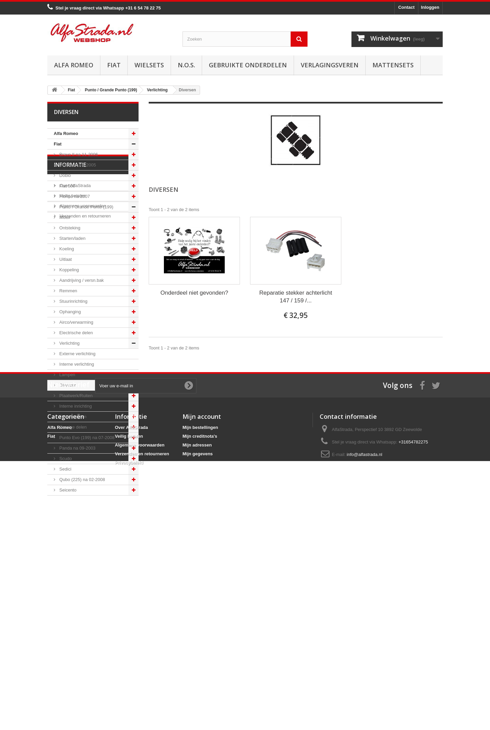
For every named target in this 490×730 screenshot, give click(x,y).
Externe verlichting (77, 353)
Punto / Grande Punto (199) (85, 206)
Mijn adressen (197, 669)
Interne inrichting (75, 406)
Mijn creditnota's (199, 660)
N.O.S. (186, 65)
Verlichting (69, 343)
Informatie (70, 516)
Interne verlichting (76, 364)
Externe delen (72, 416)
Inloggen (430, 7)
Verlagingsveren (330, 65)
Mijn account (201, 641)
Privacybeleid (129, 687)
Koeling (66, 248)
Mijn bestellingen (200, 652)
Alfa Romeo (73, 65)
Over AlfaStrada (74, 534)
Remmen (67, 290)
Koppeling (68, 269)
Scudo (65, 458)
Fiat (114, 65)
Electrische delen (75, 332)
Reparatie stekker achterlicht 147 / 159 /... (295, 297)
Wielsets (149, 65)
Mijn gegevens (197, 678)
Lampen (66, 374)
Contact (406, 7)
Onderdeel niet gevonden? (194, 293)
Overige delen (72, 427)
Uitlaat (65, 259)
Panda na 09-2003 (77, 448)
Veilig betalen (72, 544)
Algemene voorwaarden (82, 554)
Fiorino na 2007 (74, 196)
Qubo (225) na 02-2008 (81, 479)
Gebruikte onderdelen (248, 65)
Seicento (67, 490)
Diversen (67, 385)
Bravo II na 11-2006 (78, 154)
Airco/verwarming (75, 322)
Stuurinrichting (73, 301)
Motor (64, 217)
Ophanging (69, 311)
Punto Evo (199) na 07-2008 (86, 437)
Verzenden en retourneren (84, 564)
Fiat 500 (66, 185)
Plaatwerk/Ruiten (75, 395)
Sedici (64, 469)
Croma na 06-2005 (77, 164)
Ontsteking (69, 227)
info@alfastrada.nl (364, 679)
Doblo (64, 175)
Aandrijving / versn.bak (81, 280)
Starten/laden (71, 238)
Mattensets (393, 65)
